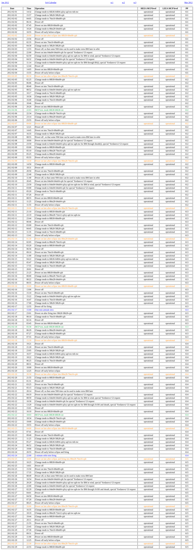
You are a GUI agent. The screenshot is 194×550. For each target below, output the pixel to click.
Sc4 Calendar (50, 2)
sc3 (134, 2)
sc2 (123, 2)
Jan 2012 (5, 2)
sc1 (112, 2)
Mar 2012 (188, 2)
